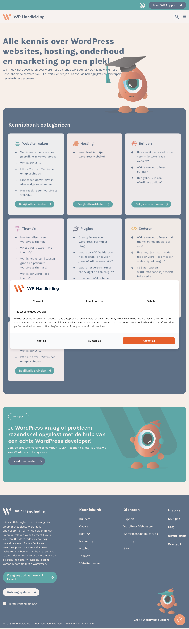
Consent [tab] (38, 301)
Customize (94, 340)
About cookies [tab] (94, 301)
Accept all (149, 340)
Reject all (40, 340)
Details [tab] (151, 301)
